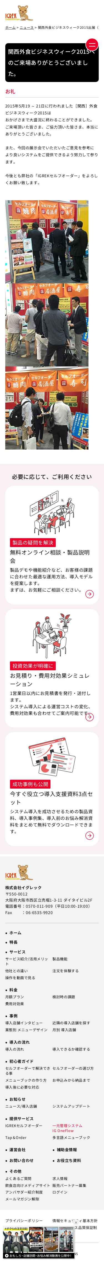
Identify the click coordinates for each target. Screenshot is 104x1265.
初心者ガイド (21, 1061)
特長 (13, 942)
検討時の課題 (63, 996)
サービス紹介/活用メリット (26, 961)
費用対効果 (14, 1003)
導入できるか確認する (71, 1049)
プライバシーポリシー (24, 1220)
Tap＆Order (15, 1137)
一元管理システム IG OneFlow (67, 1128)
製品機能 (59, 958)
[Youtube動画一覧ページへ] (39, 1244)
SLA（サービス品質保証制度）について (74, 1230)
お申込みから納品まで (71, 1080)
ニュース (27, 27)
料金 (13, 990)
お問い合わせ (21, 1160)
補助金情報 (67, 1149)
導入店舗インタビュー (24, 1022)
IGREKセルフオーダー (24, 1125)
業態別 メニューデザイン (26, 1029)
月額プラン (14, 996)
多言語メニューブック (71, 1137)
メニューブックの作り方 (26, 1080)
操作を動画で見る (20, 977)
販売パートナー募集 (69, 1185)
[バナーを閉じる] (76, 1222)
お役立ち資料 (69, 1160)
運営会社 (17, 1149)
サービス (17, 952)
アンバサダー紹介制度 (24, 1192)
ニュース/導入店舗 (21, 1106)
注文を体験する (65, 970)
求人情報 (59, 1178)
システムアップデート (71, 1106)
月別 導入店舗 (64, 1029)
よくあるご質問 (18, 1178)
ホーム (10, 27)
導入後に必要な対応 (22, 1087)
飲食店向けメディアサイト (27, 1185)
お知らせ (17, 1099)
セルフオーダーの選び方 (73, 1068)
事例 (13, 1016)
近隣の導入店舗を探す (71, 1022)
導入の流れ (19, 1042)
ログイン (59, 1192)
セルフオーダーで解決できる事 (27, 1071)
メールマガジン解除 (22, 1199)
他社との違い (16, 970)
